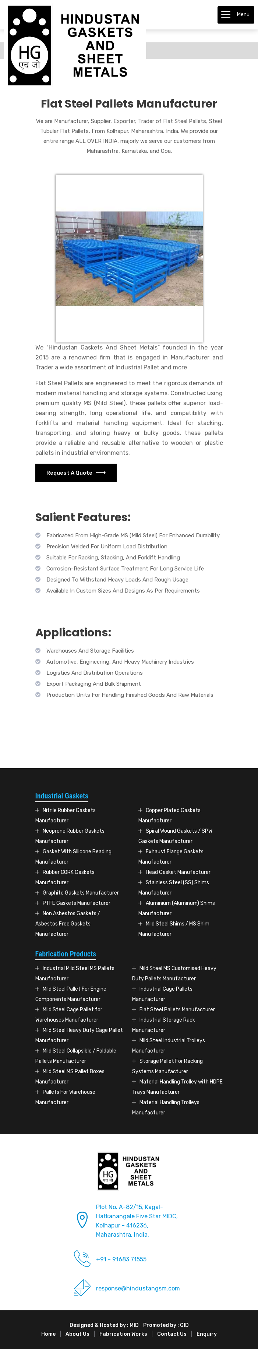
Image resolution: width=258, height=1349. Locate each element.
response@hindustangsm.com (138, 1288)
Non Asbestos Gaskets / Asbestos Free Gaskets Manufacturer (67, 923)
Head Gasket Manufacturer (178, 872)
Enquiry (207, 1334)
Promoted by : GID (166, 1325)
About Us (77, 1334)
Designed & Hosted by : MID (104, 1325)
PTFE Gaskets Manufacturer (76, 903)
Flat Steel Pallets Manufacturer (177, 1010)
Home (48, 1334)
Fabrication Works (123, 1334)
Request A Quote (76, 473)
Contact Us (172, 1334)
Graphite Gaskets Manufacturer (81, 893)
